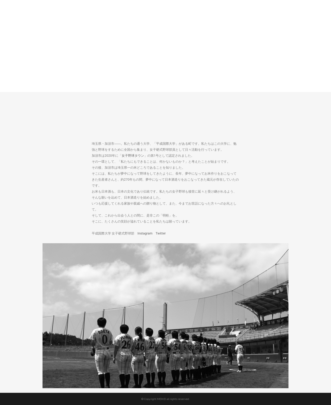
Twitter (161, 233)
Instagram (144, 233)
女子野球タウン (133, 155)
